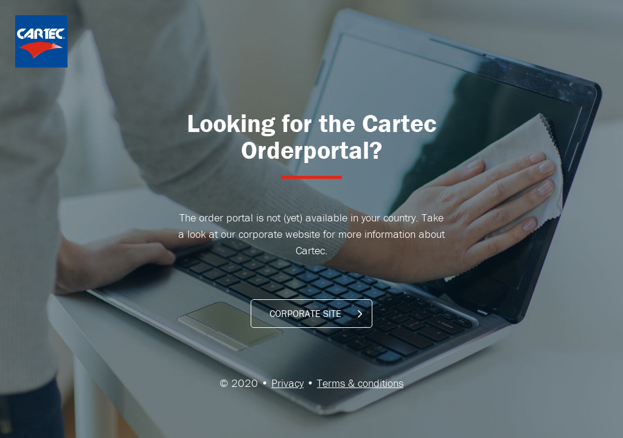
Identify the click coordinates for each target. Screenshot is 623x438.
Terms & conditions (360, 383)
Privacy (287, 383)
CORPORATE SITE (316, 313)
